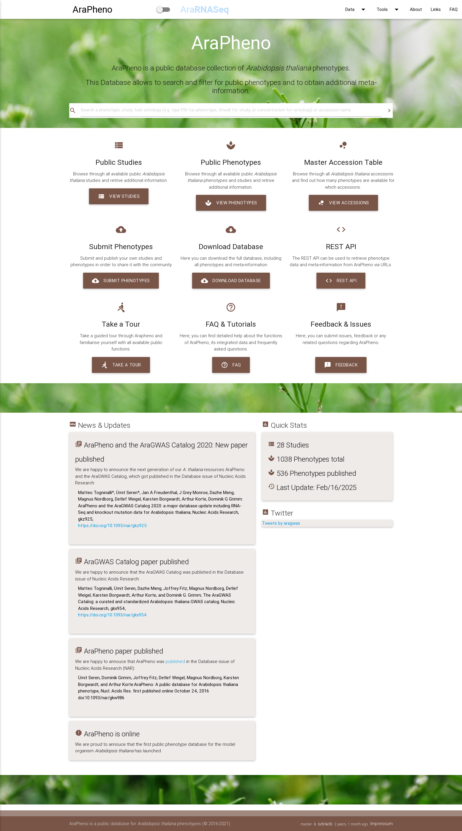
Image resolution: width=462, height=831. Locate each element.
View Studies (119, 196)
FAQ (454, 9)
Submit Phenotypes (121, 281)
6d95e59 (325, 824)
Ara (204, 9)
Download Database (231, 281)
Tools (389, 9)
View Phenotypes (231, 203)
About (416, 9)
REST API (341, 281)
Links (436, 9)
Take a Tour (121, 365)
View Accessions (343, 203)
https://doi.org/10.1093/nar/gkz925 (112, 525)
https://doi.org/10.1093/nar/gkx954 (112, 615)
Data (356, 9)
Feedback (341, 365)
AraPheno (92, 9)
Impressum (381, 823)
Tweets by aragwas (281, 523)
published (175, 661)
